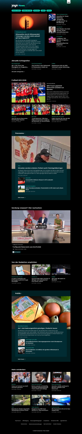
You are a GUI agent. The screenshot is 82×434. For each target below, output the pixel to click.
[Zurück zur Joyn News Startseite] (18, 6)
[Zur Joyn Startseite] (68, 1)
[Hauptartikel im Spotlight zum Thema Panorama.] (20, 133)
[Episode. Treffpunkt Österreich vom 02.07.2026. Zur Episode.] (41, 230)
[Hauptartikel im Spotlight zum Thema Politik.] (18, 293)
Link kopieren (16, 252)
